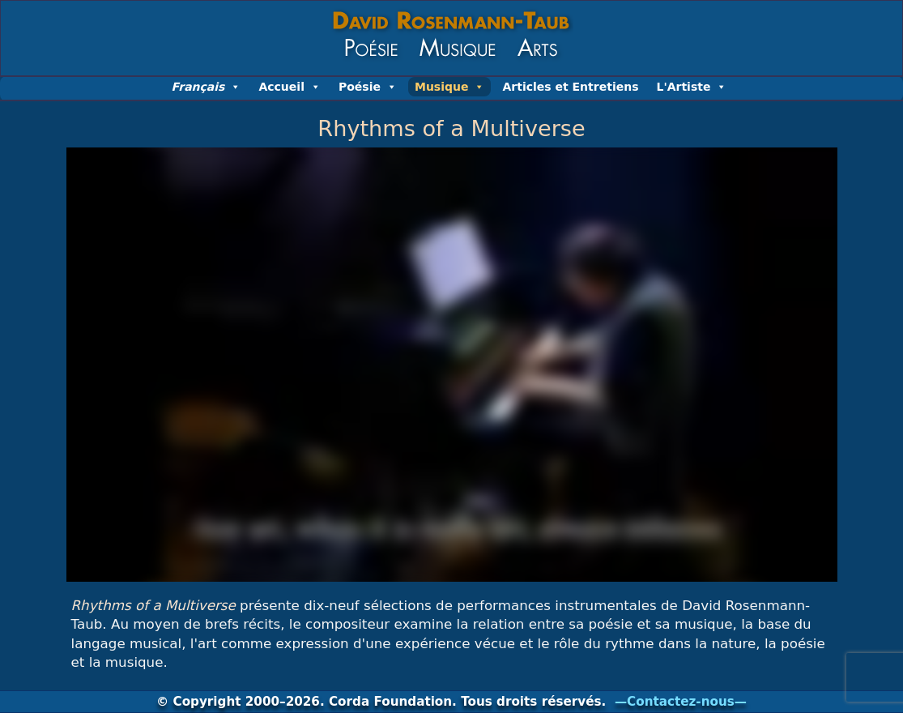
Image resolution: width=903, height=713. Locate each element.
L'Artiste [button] (691, 86)
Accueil (289, 86)
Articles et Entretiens (570, 86)
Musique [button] (450, 86)
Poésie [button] (368, 86)
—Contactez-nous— (681, 701)
